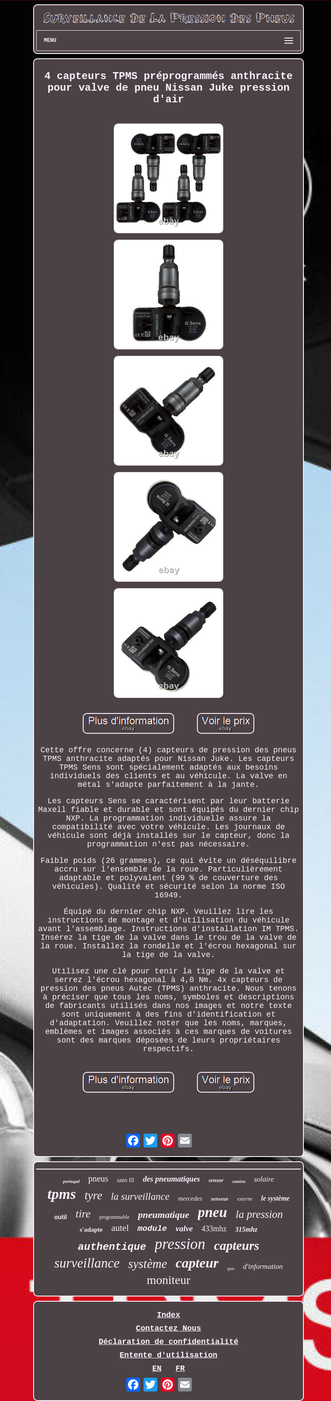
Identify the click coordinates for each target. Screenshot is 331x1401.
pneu (212, 1212)
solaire (264, 1179)
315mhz (246, 1229)
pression (180, 1244)
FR (180, 1368)
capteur (197, 1263)
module (152, 1228)
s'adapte (91, 1229)
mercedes (190, 1198)
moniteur (168, 1280)
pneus (98, 1178)
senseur (219, 1198)
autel (120, 1228)
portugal (71, 1181)
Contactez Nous (168, 1328)
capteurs (236, 1245)
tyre (93, 1195)
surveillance (87, 1263)
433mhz (214, 1228)
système (147, 1264)
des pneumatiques (171, 1179)
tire (83, 1214)
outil (60, 1217)
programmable (114, 1217)
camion (239, 1181)
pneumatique (163, 1214)
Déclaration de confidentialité (168, 1342)
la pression (259, 1214)
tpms (61, 1194)
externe (244, 1199)
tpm (230, 1268)
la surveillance (140, 1196)
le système (275, 1198)
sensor (216, 1180)
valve (184, 1228)
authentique (112, 1247)
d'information (263, 1266)
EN (157, 1368)
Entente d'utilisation (169, 1355)
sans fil (125, 1180)
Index (168, 1315)
